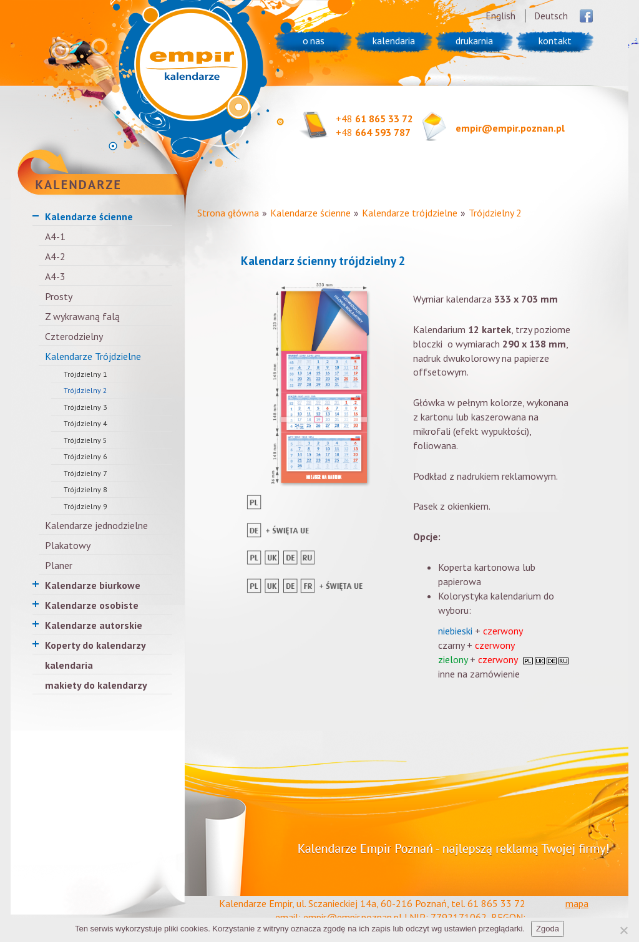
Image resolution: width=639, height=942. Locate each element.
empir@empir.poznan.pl (510, 128)
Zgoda (547, 928)
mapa (576, 903)
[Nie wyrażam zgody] (623, 930)
